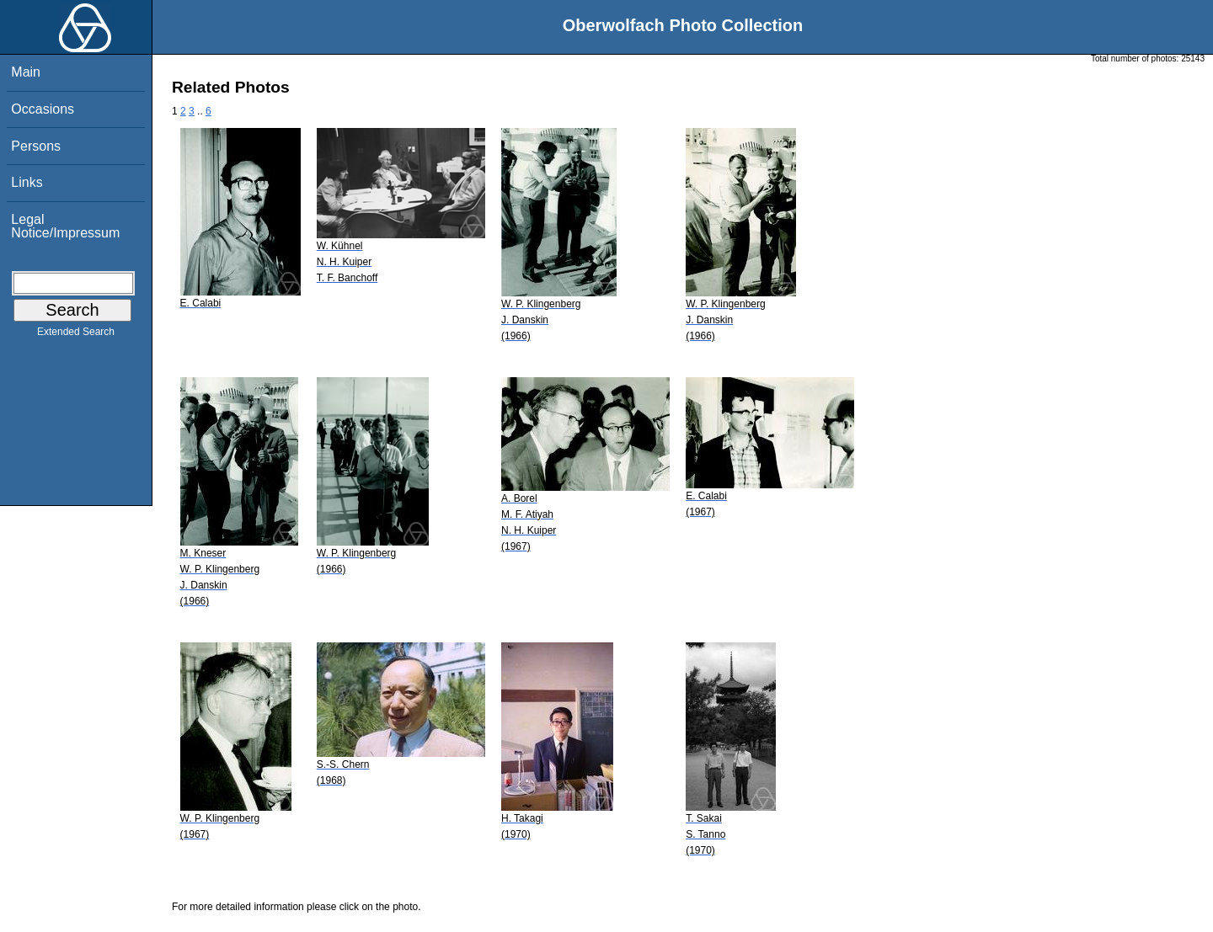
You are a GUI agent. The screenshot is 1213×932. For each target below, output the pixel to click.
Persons (36, 146)
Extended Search (76, 335)
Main (25, 72)
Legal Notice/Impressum (65, 226)
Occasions (42, 109)
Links (26, 182)
